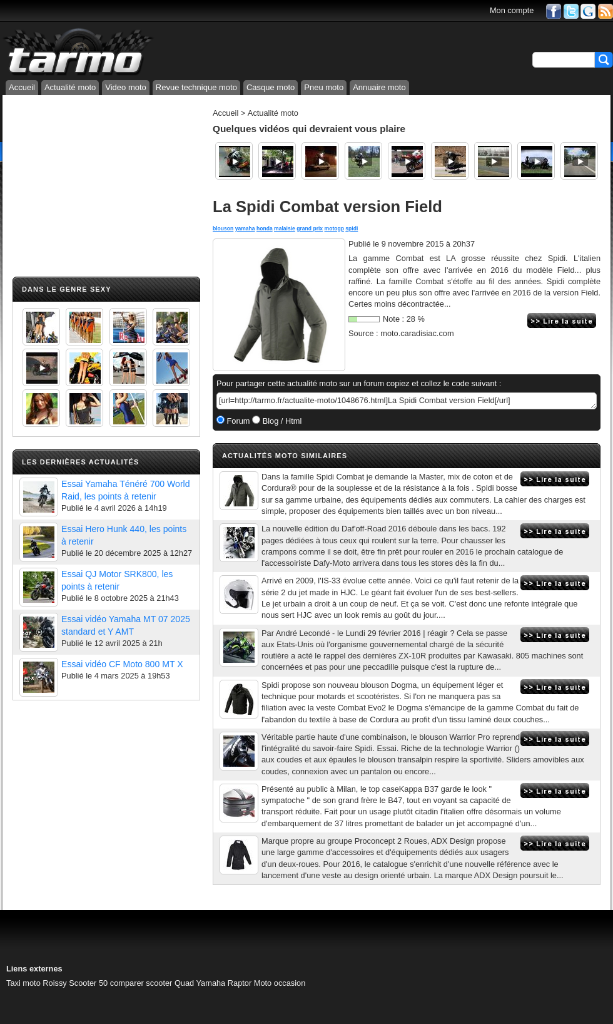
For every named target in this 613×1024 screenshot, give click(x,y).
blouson (223, 228)
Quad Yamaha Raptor (213, 983)
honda (264, 228)
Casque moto (270, 87)
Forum (237, 421)
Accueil (22, 87)
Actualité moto (70, 87)
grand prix (309, 228)
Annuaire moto (379, 87)
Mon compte (512, 10)
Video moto (125, 87)
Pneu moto (323, 87)
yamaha (245, 228)
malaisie (284, 228)
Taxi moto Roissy (36, 983)
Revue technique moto (196, 87)
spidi (351, 228)
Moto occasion (280, 983)
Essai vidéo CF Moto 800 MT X (122, 664)
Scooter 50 (88, 983)
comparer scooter (141, 983)
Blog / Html (280, 421)
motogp (334, 228)
